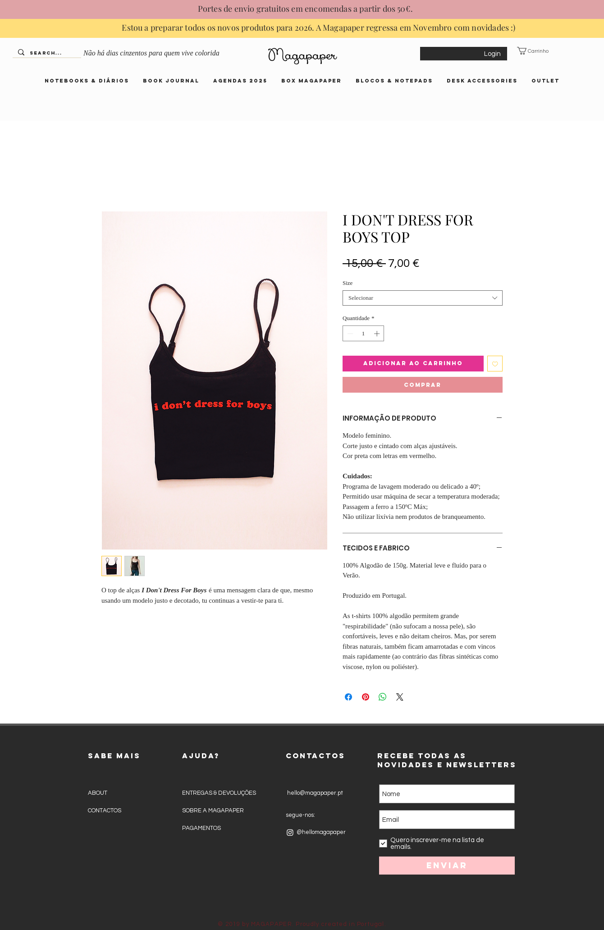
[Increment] (377, 333)
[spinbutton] (363, 333)
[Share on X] (399, 697)
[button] (538, 51)
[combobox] (423, 298)
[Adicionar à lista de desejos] (495, 363)
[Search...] (46, 53)
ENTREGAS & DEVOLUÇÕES (219, 793)
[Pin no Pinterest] (365, 697)
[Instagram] (290, 832)
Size (347, 282)
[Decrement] (349, 333)
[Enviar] (447, 866)
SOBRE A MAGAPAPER (213, 810)
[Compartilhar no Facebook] (348, 697)
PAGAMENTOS (201, 828)
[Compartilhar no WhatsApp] (382, 697)
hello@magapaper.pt (314, 793)
